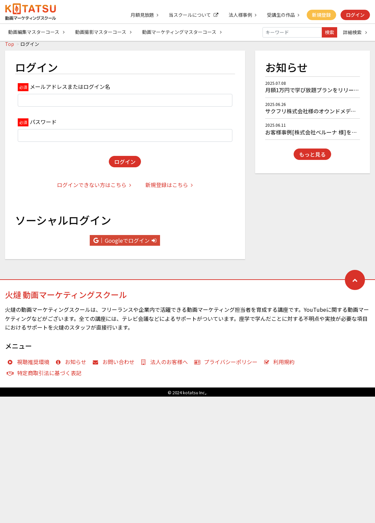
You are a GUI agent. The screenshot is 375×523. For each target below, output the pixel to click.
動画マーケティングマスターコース (182, 32)
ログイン (355, 14)
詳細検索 (355, 32)
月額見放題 (143, 14)
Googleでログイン (124, 244)
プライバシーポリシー (227, 365)
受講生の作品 (282, 14)
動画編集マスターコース (36, 32)
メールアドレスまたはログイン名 (70, 90)
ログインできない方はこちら (94, 188)
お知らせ (72, 365)
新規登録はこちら (169, 188)
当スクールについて (192, 14)
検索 (329, 32)
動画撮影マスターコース (103, 32)
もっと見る (312, 158)
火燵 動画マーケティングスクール (66, 298)
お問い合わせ (115, 365)
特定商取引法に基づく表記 (45, 376)
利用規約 (281, 365)
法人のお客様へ (166, 365)
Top (9, 47)
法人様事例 (241, 14)
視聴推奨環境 (29, 365)
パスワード (43, 125)
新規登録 (321, 14)
